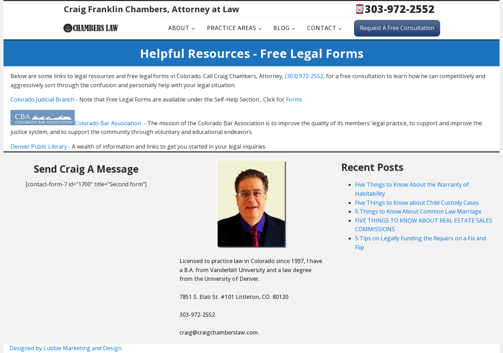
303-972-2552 (400, 9)
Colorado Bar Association (108, 123)
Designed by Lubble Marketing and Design (65, 348)
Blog (281, 28)
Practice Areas (231, 28)
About (179, 28)
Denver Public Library (38, 146)
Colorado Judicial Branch (42, 99)
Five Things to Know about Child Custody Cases (417, 202)
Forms (294, 99)
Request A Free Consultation (397, 28)
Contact (321, 28)
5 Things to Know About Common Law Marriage (418, 211)
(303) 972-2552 (304, 76)
